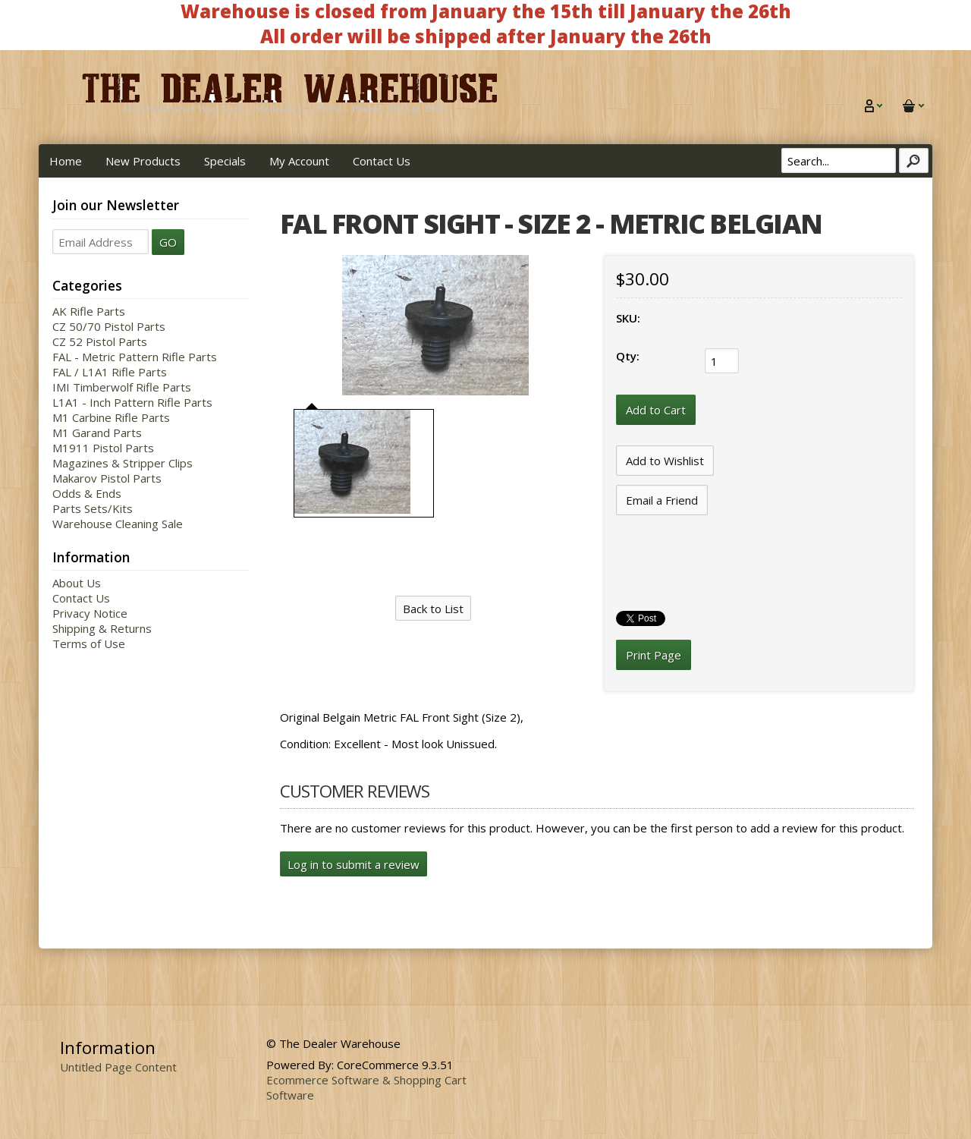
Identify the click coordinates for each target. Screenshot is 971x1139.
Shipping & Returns (102, 628)
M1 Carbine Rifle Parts (111, 417)
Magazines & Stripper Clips (122, 462)
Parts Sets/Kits (92, 508)
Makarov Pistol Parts (107, 478)
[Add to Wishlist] (665, 460)
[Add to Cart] (656, 410)
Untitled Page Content (118, 1066)
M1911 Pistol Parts (103, 447)
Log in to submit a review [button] (354, 864)
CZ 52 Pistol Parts (99, 341)
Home (65, 160)
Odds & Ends (86, 493)
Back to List (433, 608)
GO (168, 242)
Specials (225, 160)
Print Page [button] (653, 654)
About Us (76, 582)
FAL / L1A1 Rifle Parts (109, 371)
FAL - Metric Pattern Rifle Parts (134, 356)
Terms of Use (88, 643)
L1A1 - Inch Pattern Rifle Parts (132, 402)
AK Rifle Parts (88, 311)
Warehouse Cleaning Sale (117, 523)
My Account (299, 160)
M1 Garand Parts (97, 432)
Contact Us (381, 160)
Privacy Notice (89, 613)
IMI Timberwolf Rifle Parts (121, 387)
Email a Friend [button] (662, 500)
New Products (143, 160)
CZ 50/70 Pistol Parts (108, 326)
